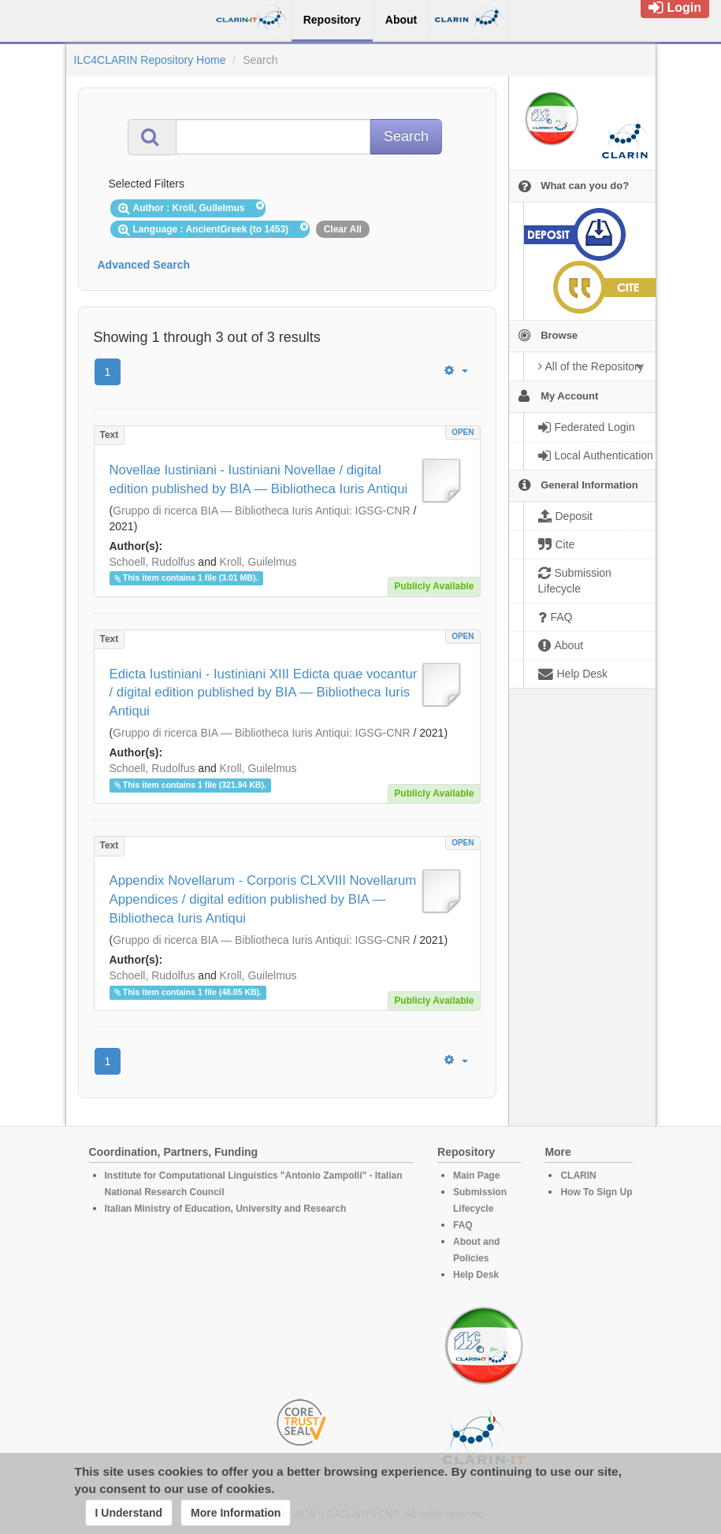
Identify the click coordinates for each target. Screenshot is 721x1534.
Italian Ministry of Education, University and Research (226, 1208)
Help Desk (476, 1274)
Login (675, 7)
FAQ (463, 1225)
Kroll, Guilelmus (258, 561)
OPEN (463, 432)
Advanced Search (144, 264)
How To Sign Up (596, 1192)
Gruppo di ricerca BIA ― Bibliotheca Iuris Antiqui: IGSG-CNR (261, 510)
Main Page (476, 1175)
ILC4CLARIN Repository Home (150, 60)
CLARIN (578, 1175)
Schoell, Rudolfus (152, 561)
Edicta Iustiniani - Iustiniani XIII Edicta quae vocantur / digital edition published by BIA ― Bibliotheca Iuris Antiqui (264, 693)
